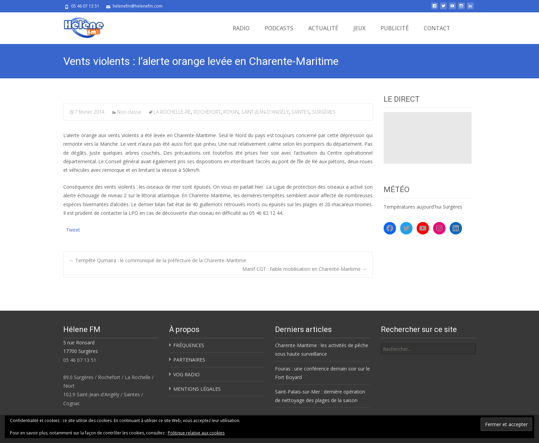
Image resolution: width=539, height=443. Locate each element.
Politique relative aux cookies (196, 433)
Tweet (73, 229)
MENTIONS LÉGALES (197, 389)
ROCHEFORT (207, 112)
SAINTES (300, 112)
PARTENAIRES (189, 359)
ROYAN (231, 112)
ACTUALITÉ (323, 28)
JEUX (359, 28)
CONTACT (437, 28)
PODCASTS (279, 28)
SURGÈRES (324, 112)
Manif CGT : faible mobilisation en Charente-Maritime (304, 269)
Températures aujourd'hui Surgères (423, 206)
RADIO (241, 28)
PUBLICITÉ (395, 28)
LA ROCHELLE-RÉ (172, 112)
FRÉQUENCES (188, 345)
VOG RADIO (186, 374)
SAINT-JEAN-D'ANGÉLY (265, 112)
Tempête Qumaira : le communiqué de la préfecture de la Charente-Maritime (157, 260)
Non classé (129, 112)
